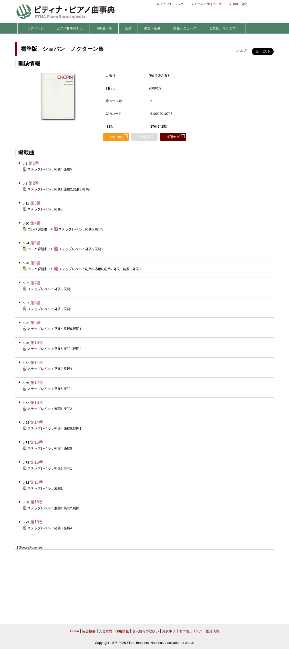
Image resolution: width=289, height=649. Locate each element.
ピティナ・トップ (172, 4)
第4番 (35, 223)
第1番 (33, 163)
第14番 (36, 422)
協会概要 (89, 631)
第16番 (36, 462)
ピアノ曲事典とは (69, 28)
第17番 (36, 482)
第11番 (36, 362)
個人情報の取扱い (145, 631)
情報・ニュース (185, 28)
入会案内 (105, 631)
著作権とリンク (190, 631)
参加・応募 (152, 28)
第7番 (35, 283)
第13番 (36, 402)
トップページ (34, 28)
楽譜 (128, 28)
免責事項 (169, 631)
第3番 (35, 203)
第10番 (36, 342)
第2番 (33, 183)
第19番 (36, 522)
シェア (241, 50)
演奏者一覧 (104, 28)
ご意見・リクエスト (224, 28)
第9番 (35, 322)
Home (74, 631)
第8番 (35, 303)
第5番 (35, 243)
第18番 (36, 502)
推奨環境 (212, 631)
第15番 (36, 442)
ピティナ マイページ (208, 4)
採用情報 (122, 631)
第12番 (36, 382)
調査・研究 (240, 4)
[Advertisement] (144, 587)
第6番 (35, 263)
